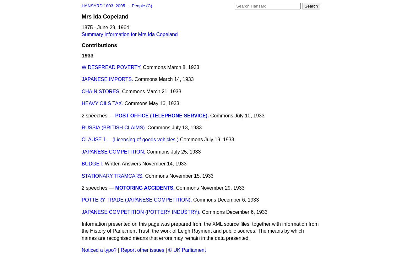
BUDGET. (92, 163)
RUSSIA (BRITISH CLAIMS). (114, 127)
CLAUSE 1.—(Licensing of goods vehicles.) (130, 139)
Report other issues (142, 250)
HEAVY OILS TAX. (102, 103)
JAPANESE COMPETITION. (113, 151)
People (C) (142, 5)
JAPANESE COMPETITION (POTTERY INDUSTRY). (141, 212)
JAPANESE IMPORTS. (107, 79)
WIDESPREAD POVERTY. (112, 67)
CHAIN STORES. (101, 91)
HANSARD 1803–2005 (103, 5)
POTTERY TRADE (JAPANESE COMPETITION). (137, 199)
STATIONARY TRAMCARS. (113, 176)
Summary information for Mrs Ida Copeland (130, 34)
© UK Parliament (187, 250)
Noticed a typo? (99, 250)
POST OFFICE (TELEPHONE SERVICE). (162, 115)
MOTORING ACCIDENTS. (145, 188)
